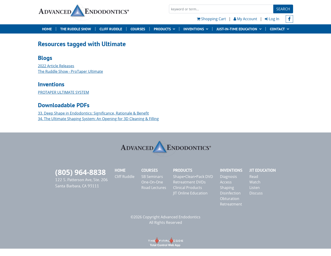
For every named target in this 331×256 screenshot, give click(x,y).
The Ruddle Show (75, 29)
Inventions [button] (193, 29)
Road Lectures (153, 187)
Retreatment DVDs (189, 182)
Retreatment (231, 204)
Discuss (256, 193)
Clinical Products (187, 187)
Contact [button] (277, 29)
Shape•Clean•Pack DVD (193, 176)
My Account (245, 18)
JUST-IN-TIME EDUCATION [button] (237, 29)
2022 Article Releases (56, 65)
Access (226, 182)
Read (253, 176)
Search (283, 8)
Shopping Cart (211, 18)
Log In (272, 18)
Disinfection (230, 193)
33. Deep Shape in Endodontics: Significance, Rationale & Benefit (93, 113)
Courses (138, 29)
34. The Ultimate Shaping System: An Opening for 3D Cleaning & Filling (98, 118)
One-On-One (152, 182)
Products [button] (162, 29)
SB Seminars (152, 176)
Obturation (229, 198)
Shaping (227, 187)
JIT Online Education (190, 193)
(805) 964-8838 (80, 172)
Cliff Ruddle (111, 29)
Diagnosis (228, 176)
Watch (254, 182)
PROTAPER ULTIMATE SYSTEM (63, 92)
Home (47, 29)
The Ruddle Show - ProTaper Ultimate (70, 71)
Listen (254, 187)
